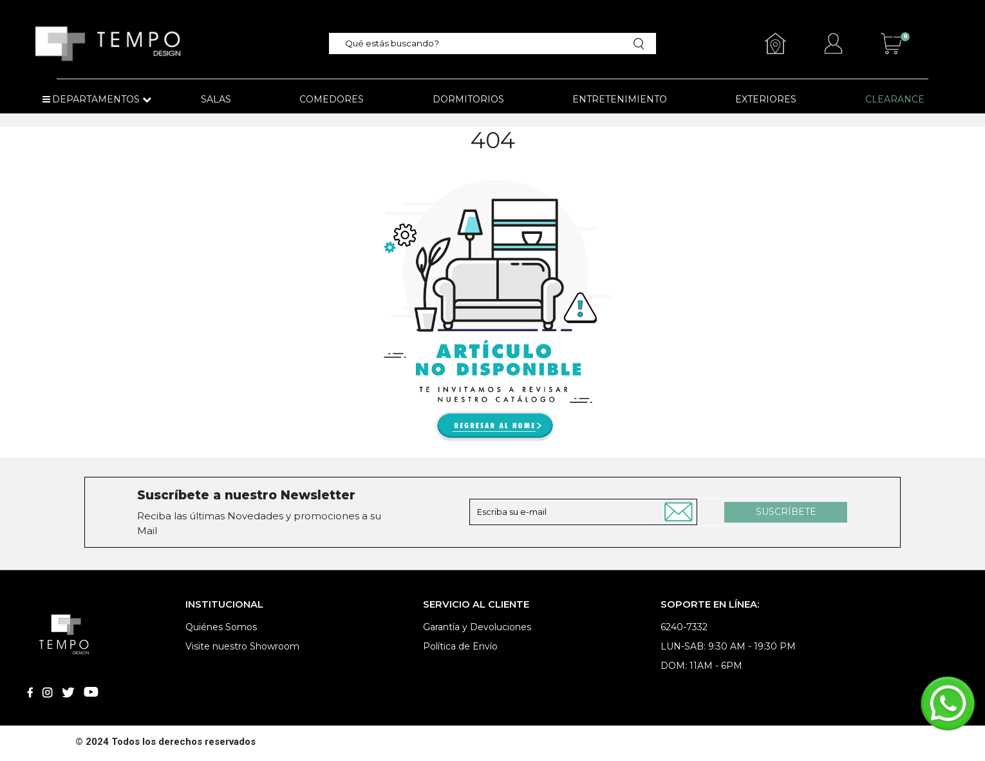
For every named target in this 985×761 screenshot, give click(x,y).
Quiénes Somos (221, 627)
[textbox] (485, 43)
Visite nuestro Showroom (242, 646)
